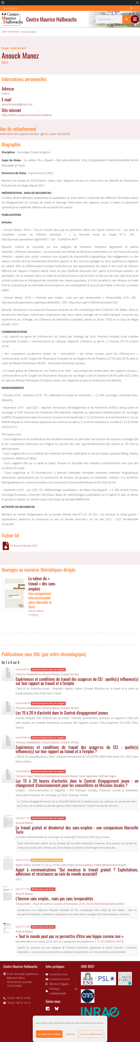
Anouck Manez (35, 610)
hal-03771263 (23, 926)
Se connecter (10, 7)
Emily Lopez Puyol (63, 865)
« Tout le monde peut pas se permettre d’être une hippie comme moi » (70, 936)
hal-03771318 (23, 860)
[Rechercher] (126, 19)
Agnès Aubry (23, 865)
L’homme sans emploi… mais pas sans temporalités (54, 898)
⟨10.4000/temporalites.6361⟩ (107, 904)
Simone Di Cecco (42, 865)
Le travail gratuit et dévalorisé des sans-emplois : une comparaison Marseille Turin (77, 829)
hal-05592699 (23, 771)
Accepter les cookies (49, 1034)
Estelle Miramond (104, 865)
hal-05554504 (23, 703)
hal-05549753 (23, 669)
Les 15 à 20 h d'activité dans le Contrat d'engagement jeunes (62, 712)
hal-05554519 (23, 737)
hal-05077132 (23, 818)
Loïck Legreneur (88, 776)
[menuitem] (3, 2)
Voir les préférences (91, 1034)
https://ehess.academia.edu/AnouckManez (27, 115)
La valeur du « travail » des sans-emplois (42, 583)
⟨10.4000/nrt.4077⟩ (112, 941)
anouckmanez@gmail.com (17, 104)
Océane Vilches (70, 674)
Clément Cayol (24, 776)
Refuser (70, 1034)
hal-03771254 (23, 889)
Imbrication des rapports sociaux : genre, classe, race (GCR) (35, 134)
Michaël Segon (107, 776)
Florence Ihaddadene (28, 674)
